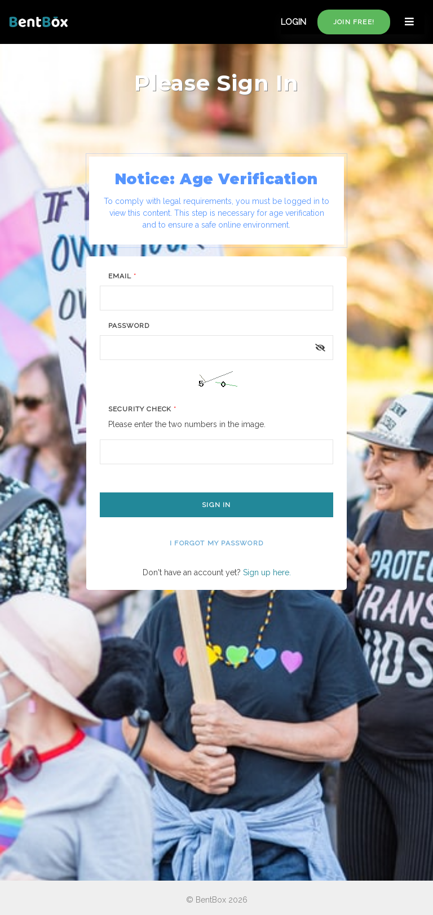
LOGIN (293, 22)
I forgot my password (216, 543)
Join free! (353, 22)
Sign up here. (267, 572)
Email (122, 276)
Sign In (216, 505)
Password (128, 326)
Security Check (142, 409)
